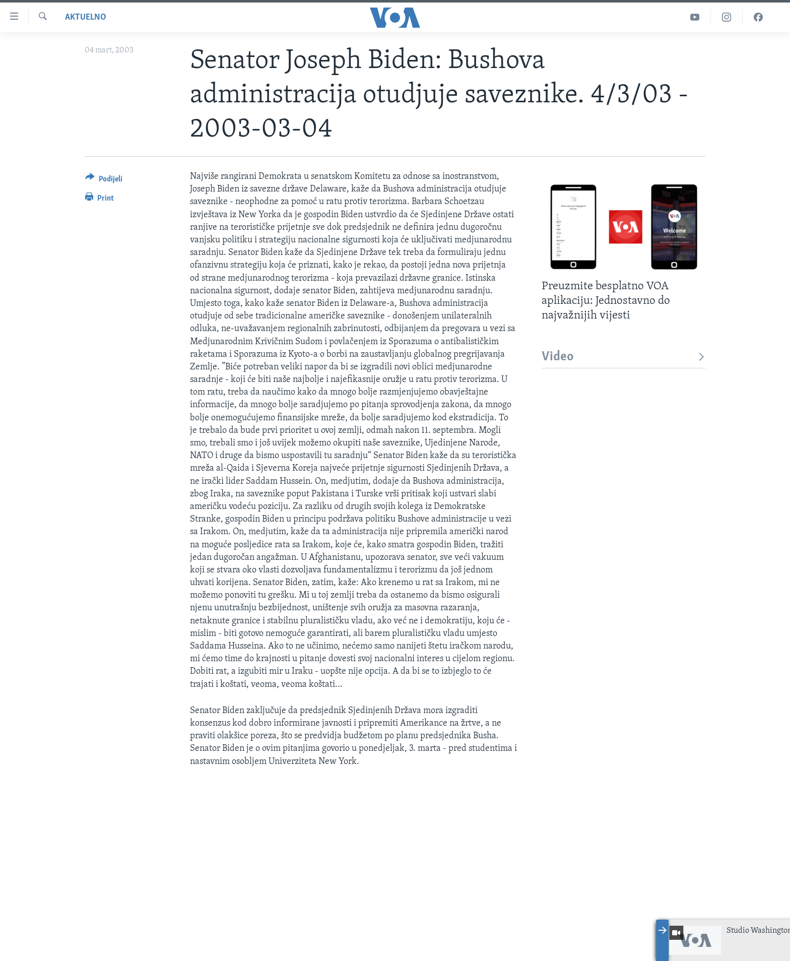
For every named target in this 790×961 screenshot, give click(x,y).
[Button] (103, 180)
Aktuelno (85, 17)
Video (623, 357)
